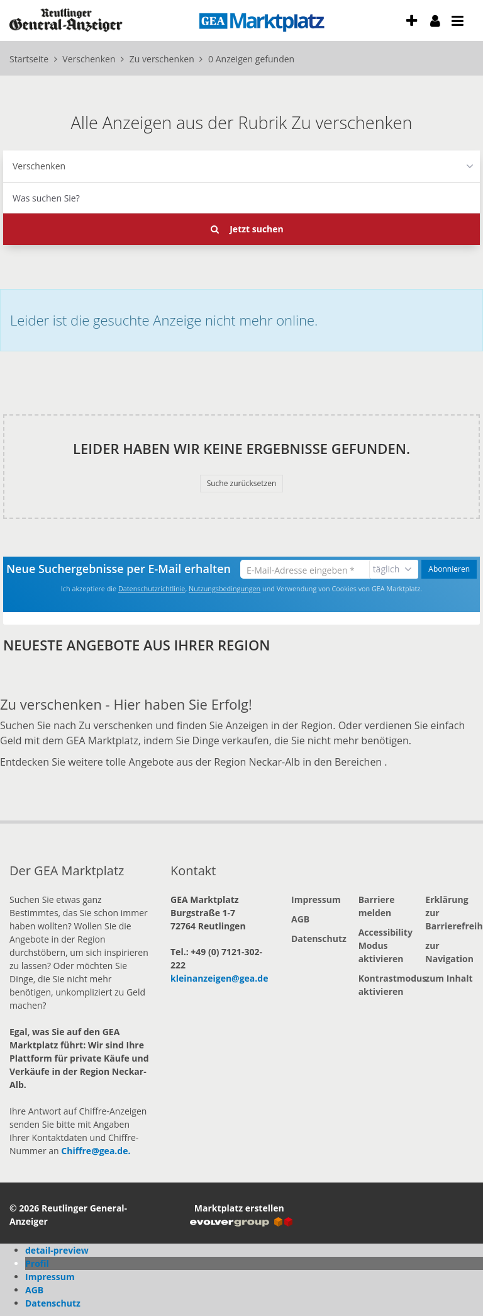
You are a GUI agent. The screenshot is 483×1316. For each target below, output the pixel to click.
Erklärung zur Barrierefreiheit (449, 912)
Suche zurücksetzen (242, 483)
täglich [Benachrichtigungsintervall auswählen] (386, 569)
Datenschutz (315, 938)
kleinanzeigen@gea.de (219, 978)
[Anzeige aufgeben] (412, 20)
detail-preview (57, 1250)
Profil (37, 1263)
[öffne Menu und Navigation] (451, 19)
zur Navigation (449, 952)
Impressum (315, 899)
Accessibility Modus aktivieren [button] (382, 945)
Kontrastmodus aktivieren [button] (382, 984)
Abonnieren (449, 569)
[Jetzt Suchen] (241, 229)
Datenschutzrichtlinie (151, 588)
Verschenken (39, 166)
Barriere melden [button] (376, 906)
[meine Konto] (435, 20)
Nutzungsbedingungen (224, 588)
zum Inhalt (448, 978)
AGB (300, 919)
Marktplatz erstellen (241, 1214)
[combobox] (241, 197)
